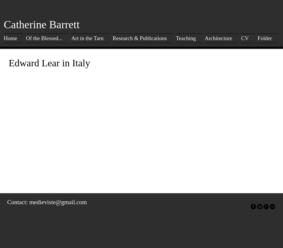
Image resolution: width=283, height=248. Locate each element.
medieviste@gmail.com (58, 202)
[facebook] (253, 206)
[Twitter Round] (259, 206)
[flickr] (272, 206)
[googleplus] (266, 206)
